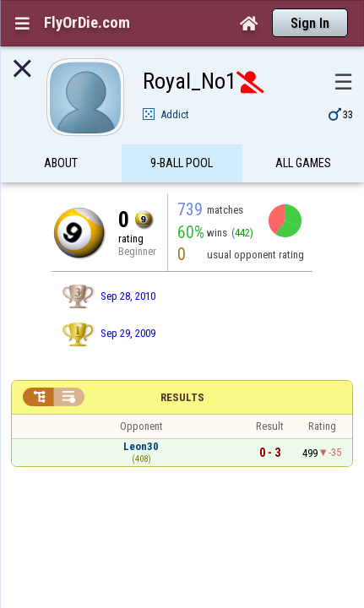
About (61, 130)
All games (303, 130)
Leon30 (141, 413)
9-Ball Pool (181, 130)
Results (182, 364)
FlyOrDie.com (87, 23)
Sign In (310, 23)
